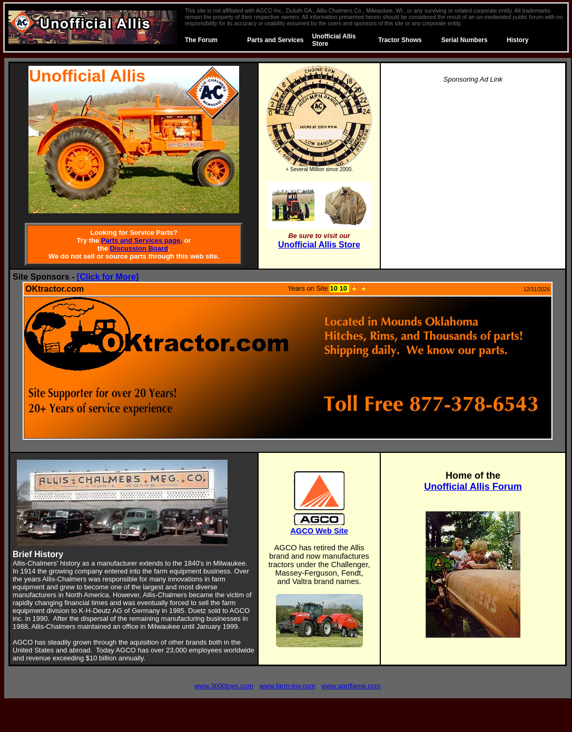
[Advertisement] (472, 166)
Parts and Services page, (141, 240)
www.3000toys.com (223, 686)
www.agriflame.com (351, 686)
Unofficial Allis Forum (472, 486)
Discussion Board (139, 248)
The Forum (201, 40)
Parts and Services (275, 40)
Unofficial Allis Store (319, 244)
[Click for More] (108, 276)
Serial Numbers (464, 40)
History (517, 40)
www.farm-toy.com (287, 686)
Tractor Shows (400, 40)
